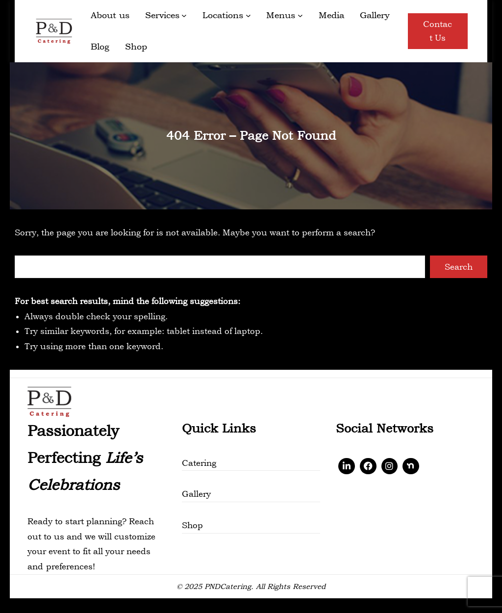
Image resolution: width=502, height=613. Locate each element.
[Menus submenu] (300, 15)
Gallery (196, 494)
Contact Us (437, 31)
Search (459, 267)
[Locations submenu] (248, 15)
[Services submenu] (184, 15)
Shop (192, 525)
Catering (199, 463)
